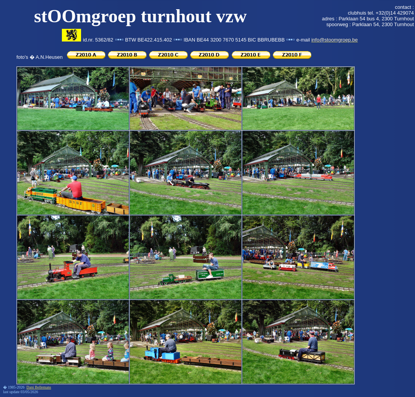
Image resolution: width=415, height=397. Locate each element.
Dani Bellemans (39, 387)
